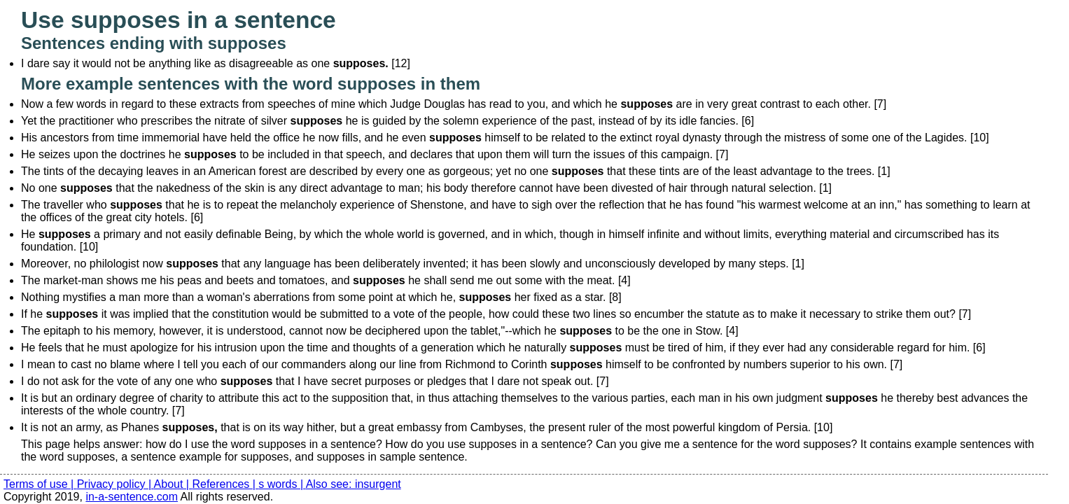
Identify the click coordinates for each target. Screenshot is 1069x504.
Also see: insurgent (353, 484)
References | (225, 484)
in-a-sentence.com (131, 497)
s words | (281, 484)
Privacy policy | (115, 484)
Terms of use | (40, 484)
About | (173, 484)
